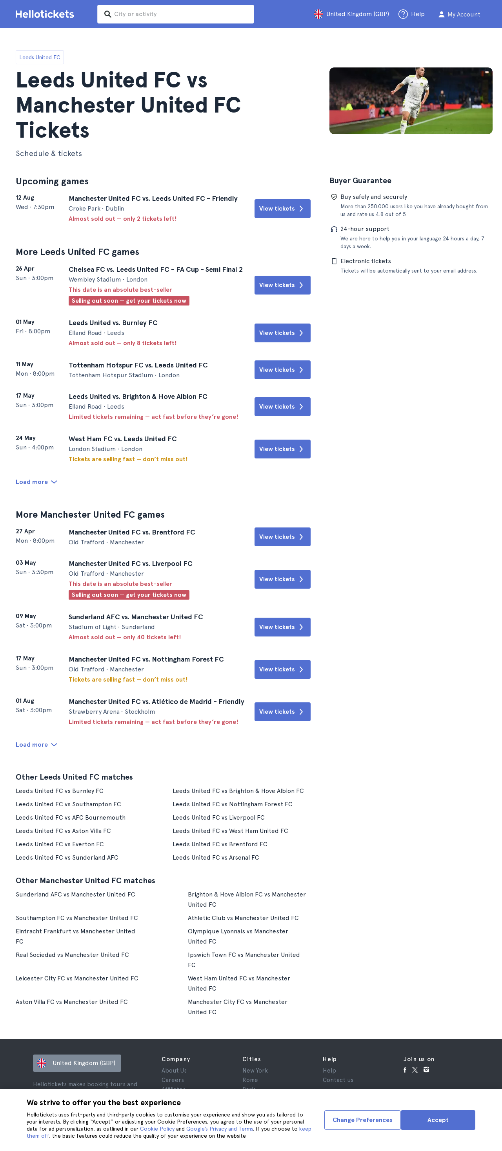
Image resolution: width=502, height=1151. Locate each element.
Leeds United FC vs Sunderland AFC (67, 855)
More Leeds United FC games (78, 251)
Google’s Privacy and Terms (219, 1129)
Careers (173, 1078)
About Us (174, 1068)
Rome (250, 1078)
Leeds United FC (39, 57)
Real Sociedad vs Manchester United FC (72, 952)
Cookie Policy (157, 1129)
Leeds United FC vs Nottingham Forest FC (233, 802)
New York (255, 1068)
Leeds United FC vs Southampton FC (69, 802)
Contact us (338, 1078)
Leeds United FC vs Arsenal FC (216, 855)
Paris (249, 1087)
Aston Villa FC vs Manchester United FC (72, 1000)
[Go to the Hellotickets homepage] (46, 14)
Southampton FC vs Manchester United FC (77, 916)
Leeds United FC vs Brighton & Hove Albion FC (239, 789)
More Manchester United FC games (91, 513)
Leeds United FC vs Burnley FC (60, 789)
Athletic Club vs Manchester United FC (243, 916)
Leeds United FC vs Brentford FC (220, 842)
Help (329, 1068)
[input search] (177, 14)
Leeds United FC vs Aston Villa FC (63, 829)
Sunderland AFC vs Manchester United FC (75, 892)
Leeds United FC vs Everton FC (60, 842)
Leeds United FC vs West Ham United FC (231, 829)
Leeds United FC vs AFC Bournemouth (71, 815)
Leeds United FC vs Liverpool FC (219, 815)
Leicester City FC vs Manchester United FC (77, 976)
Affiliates (174, 1087)
